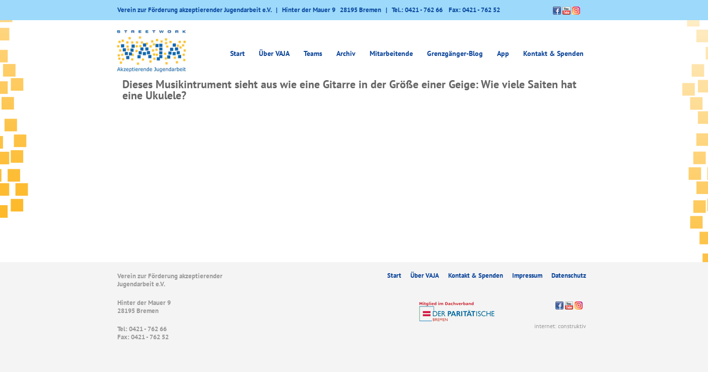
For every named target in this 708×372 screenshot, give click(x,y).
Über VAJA (274, 53)
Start (237, 53)
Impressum (527, 275)
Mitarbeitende (391, 53)
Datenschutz (568, 275)
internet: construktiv (560, 326)
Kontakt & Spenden (553, 53)
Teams (313, 53)
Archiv (346, 53)
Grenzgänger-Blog (455, 53)
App (503, 53)
